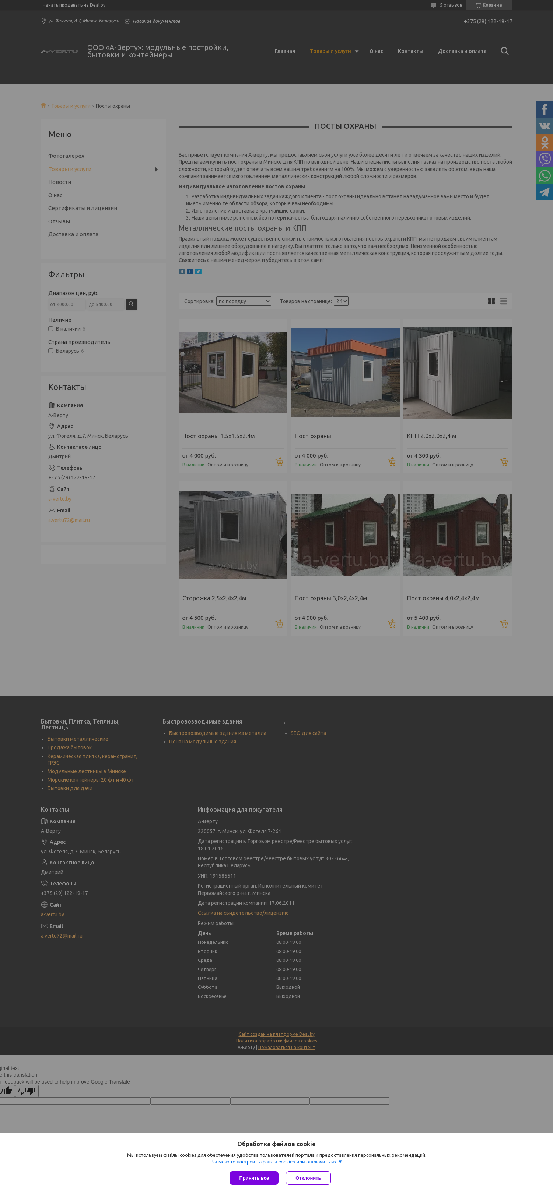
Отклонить (308, 1178)
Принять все (254, 1178)
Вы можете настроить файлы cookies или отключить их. (274, 1162)
